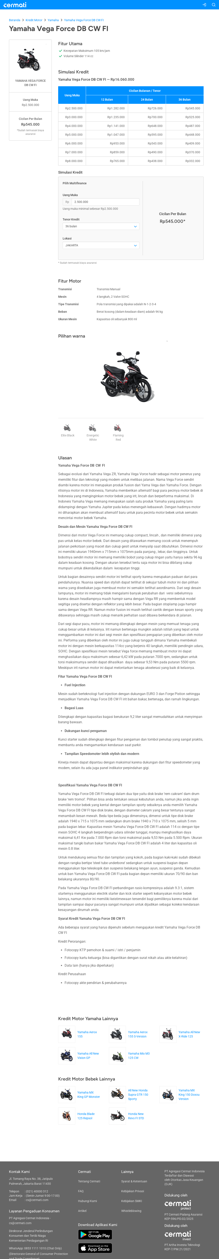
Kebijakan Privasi (132, 1191)
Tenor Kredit (71, 219)
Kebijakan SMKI (131, 1201)
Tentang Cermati (89, 1181)
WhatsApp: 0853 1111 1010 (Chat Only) (35, 1248)
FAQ (81, 1191)
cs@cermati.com (37, 1200)
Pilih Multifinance (75, 183)
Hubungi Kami (87, 1201)
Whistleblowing (131, 1211)
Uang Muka (70, 195)
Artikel (82, 1211)
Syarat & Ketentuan (134, 1181)
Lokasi (67, 238)
